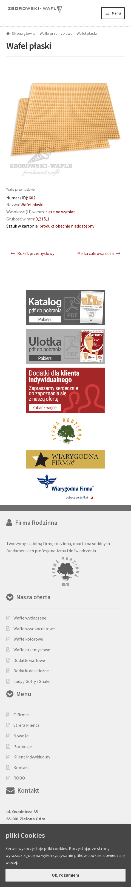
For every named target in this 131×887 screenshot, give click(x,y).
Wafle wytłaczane (29, 618)
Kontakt (21, 767)
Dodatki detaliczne (31, 670)
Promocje (22, 746)
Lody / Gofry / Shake (31, 681)
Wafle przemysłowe (56, 33)
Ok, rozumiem (65, 875)
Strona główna (24, 33)
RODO (19, 778)
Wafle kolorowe (28, 639)
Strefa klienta (26, 725)
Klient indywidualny (31, 757)
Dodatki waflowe (29, 660)
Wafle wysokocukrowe (34, 628)
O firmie (21, 714)
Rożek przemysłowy (35, 253)
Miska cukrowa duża (95, 253)
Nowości (21, 735)
